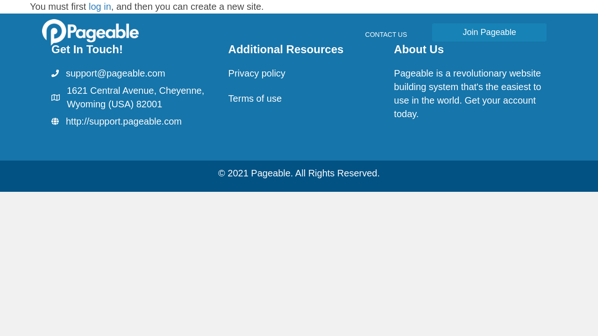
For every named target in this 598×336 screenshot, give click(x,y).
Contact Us (386, 34)
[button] (489, 32)
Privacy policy (256, 73)
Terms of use (255, 98)
